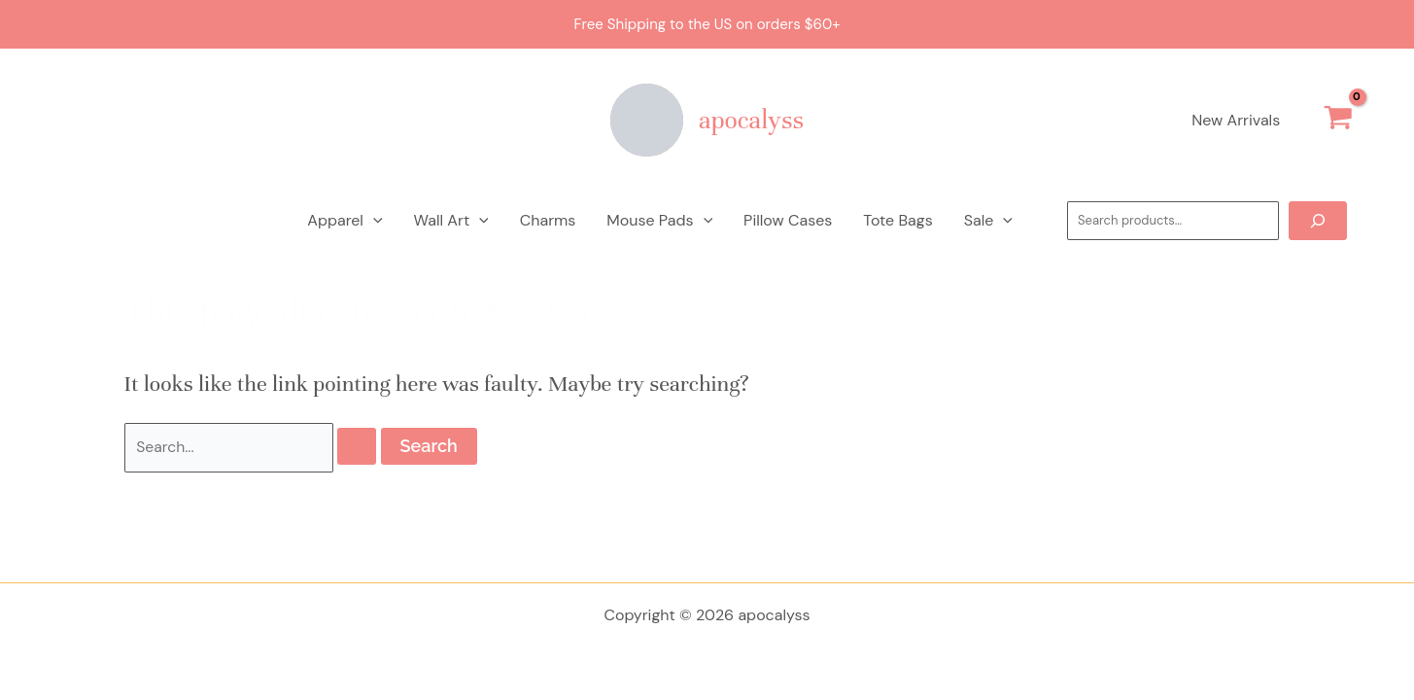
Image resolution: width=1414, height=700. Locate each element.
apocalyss (751, 120)
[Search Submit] (357, 447)
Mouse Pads (659, 221)
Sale (988, 221)
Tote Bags (897, 220)
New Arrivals (1235, 120)
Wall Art (451, 221)
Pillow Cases (787, 220)
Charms (548, 220)
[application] (373, 221)
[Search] (1318, 220)
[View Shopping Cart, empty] (1338, 120)
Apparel (344, 221)
